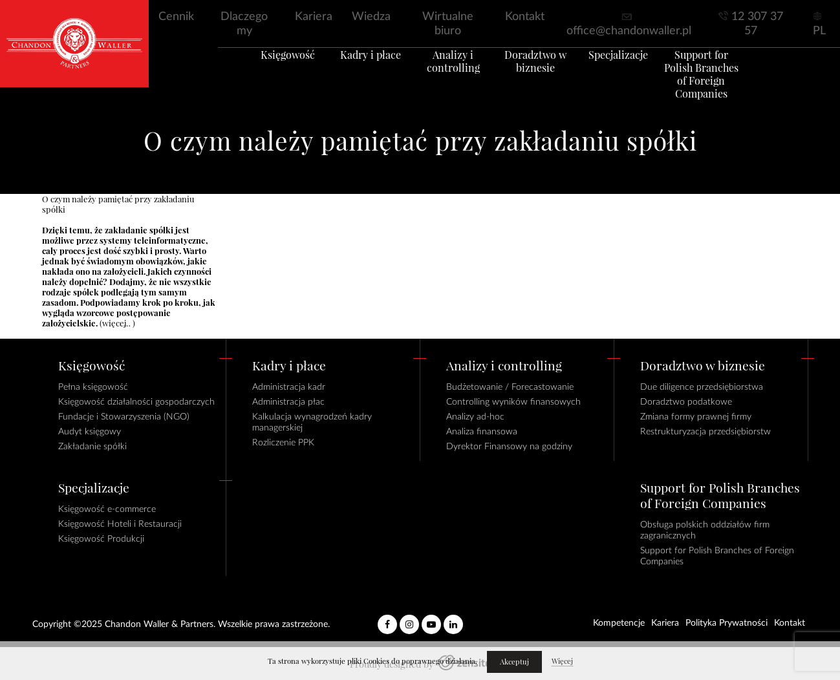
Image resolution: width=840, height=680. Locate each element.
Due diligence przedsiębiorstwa (701, 387)
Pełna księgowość (93, 387)
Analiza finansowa (481, 431)
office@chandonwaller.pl (628, 31)
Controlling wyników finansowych (513, 402)
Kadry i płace (353, 70)
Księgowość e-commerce (107, 509)
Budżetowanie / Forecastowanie (510, 387)
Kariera (313, 17)
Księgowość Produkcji (101, 539)
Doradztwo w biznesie (541, 77)
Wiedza (371, 17)
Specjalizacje (635, 70)
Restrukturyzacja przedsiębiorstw (705, 431)
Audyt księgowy (89, 431)
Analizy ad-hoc (475, 416)
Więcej (562, 661)
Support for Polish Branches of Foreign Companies (728, 83)
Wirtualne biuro (447, 24)
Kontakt (524, 17)
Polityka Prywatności (726, 623)
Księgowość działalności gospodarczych (136, 402)
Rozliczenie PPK (283, 442)
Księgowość (260, 70)
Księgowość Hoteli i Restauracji (120, 524)
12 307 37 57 (757, 24)
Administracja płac (288, 402)
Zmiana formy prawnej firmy (695, 416)
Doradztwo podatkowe (686, 402)
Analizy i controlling (447, 77)
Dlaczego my (244, 24)
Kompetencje (619, 623)
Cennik (176, 17)
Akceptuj (514, 661)
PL (819, 31)
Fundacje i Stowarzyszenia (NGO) (123, 416)
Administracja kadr (288, 387)
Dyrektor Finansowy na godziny (509, 446)
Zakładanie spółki (92, 446)
